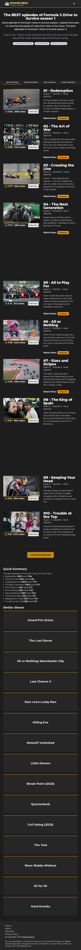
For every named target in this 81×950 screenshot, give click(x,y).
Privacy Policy (11, 934)
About (8, 928)
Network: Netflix (42, 43)
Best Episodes (12, 82)
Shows (8, 926)
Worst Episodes (31, 82)
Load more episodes (40, 555)
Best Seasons (49, 82)
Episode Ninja (28, 937)
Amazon (63, 118)
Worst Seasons (68, 82)
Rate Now (33, 112)
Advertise (9, 931)
